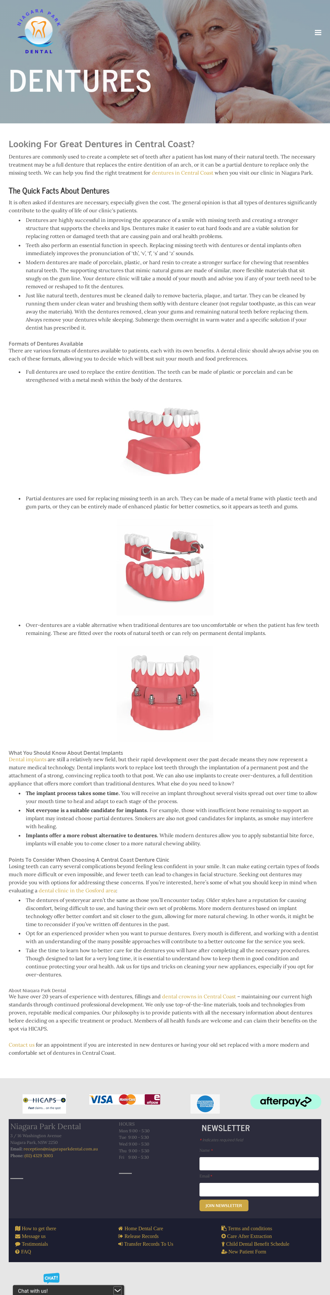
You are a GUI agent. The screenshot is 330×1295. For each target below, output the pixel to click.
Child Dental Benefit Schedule (256, 1264)
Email (207, 1196)
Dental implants (29, 767)
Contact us (23, 1064)
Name (207, 1170)
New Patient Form (246, 1271)
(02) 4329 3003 (40, 1179)
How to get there (40, 1248)
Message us (34, 1256)
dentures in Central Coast (184, 175)
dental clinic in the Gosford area (79, 900)
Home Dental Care (144, 1248)
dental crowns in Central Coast (201, 1015)
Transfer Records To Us (148, 1264)
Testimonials (36, 1264)
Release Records (141, 1256)
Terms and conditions (249, 1248)
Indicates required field (225, 1159)
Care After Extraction (248, 1256)
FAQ (27, 1271)
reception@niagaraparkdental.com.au (62, 1171)
